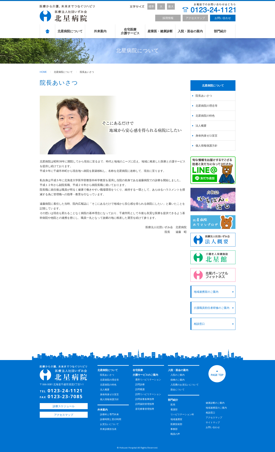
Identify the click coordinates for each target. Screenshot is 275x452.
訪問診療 (140, 384)
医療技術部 (176, 424)
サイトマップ (213, 422)
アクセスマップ (195, 18)
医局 (172, 404)
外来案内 (100, 31)
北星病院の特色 (205, 115)
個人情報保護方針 (206, 145)
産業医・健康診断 (160, 31)
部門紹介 (220, 31)
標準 (151, 6)
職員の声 (175, 434)
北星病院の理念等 (206, 105)
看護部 (174, 409)
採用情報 (167, 18)
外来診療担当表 (108, 429)
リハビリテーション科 (182, 414)
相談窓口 (199, 324)
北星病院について (70, 31)
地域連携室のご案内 (206, 292)
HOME (43, 72)
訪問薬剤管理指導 (144, 404)
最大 (171, 6)
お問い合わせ (223, 18)
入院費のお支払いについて (184, 384)
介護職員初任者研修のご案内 (212, 308)
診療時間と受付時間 (110, 419)
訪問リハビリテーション (148, 394)
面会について (177, 389)
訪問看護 (140, 389)
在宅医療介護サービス (130, 31)
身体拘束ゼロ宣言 (206, 135)
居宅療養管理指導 (144, 409)
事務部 (174, 429)
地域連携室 (176, 419)
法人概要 (201, 125)
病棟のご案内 (177, 379)
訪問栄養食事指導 (144, 399)
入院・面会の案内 (190, 31)
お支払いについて (109, 424)
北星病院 (67, 13)
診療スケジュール (64, 406)
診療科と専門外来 (109, 414)
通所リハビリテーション (148, 379)
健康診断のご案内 (215, 402)
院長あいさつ (204, 95)
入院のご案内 (177, 374)
